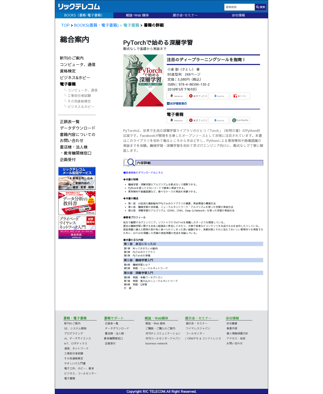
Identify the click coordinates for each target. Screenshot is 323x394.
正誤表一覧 (70, 121)
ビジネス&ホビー (75, 77)
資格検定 (68, 71)
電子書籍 (68, 84)
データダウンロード (77, 128)
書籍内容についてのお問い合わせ (77, 137)
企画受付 (68, 159)
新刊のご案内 (72, 58)
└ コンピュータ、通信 (80, 90)
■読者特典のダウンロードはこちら (143, 172)
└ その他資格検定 (77, 101)
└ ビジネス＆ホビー (78, 106)
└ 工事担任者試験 (77, 95)
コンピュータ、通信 (77, 64)
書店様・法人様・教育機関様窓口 (75, 150)
